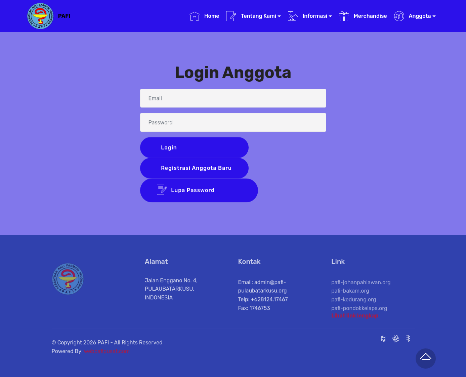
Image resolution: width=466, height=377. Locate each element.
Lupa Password (199, 191)
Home (204, 16)
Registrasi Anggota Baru (196, 168)
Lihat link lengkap (354, 317)
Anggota (412, 16)
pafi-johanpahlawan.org (361, 289)
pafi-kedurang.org (353, 306)
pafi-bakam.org (350, 297)
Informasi (308, 16)
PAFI (64, 16)
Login (196, 147)
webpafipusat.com (107, 354)
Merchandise (363, 16)
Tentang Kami (251, 16)
